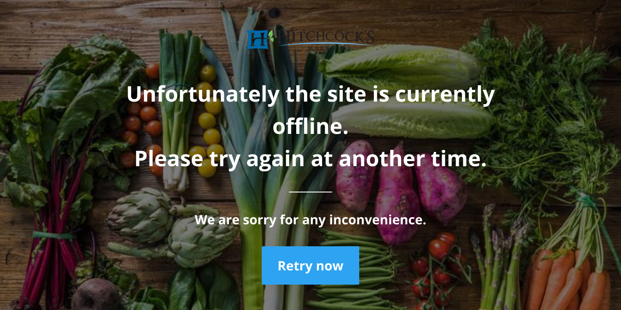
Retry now (310, 265)
